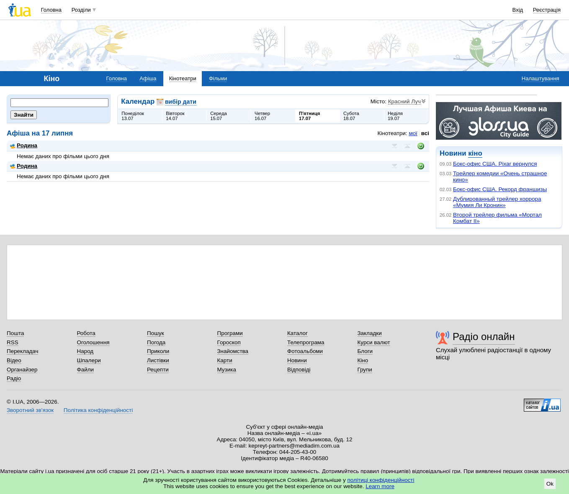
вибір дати (180, 101)
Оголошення (93, 342)
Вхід (517, 10)
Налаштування (540, 78)
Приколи (158, 351)
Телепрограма (305, 342)
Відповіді (299, 369)
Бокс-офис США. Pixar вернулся (495, 164)
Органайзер (22, 369)
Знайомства (233, 351)
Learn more (380, 486)
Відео (14, 360)
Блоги (365, 351)
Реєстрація (547, 10)
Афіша (147, 78)
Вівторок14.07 (175, 116)
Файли (85, 369)
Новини (297, 360)
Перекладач (22, 351)
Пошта (15, 333)
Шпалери (89, 360)
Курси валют (374, 342)
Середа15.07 (218, 116)
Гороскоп (229, 342)
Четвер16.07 (262, 116)
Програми (230, 333)
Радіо (14, 378)
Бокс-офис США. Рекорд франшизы (500, 189)
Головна (51, 10)
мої (413, 133)
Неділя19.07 (395, 116)
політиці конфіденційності (381, 480)
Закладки (370, 333)
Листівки (158, 360)
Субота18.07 (351, 116)
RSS (12, 342)
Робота (86, 333)
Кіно (363, 360)
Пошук (155, 333)
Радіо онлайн (484, 336)
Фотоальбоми (305, 351)
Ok (550, 484)
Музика (226, 369)
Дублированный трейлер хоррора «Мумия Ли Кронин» (497, 202)
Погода (156, 342)
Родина (23, 145)
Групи (365, 369)
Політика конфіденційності (98, 410)
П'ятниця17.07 (309, 116)
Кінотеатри (182, 78)
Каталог (297, 333)
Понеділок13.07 (132, 116)
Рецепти (158, 369)
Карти (224, 360)
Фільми (218, 78)
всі (425, 133)
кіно (475, 153)
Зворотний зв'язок (30, 410)
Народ (85, 351)
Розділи (81, 10)
